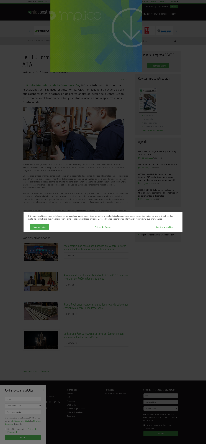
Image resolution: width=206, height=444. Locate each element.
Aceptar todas (39, 227)
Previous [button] (29, 30)
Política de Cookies (103, 227)
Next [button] (176, 30)
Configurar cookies (164, 227)
